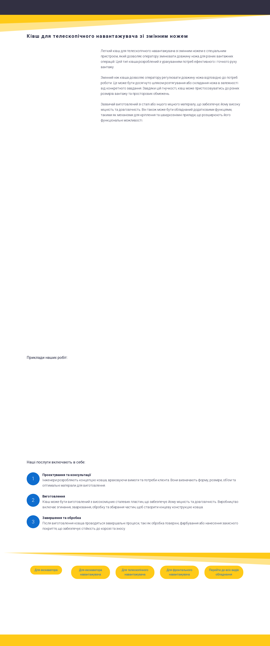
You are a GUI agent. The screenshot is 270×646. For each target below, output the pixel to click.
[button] (46, 570)
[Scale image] (135, 314)
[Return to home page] (140, 9)
